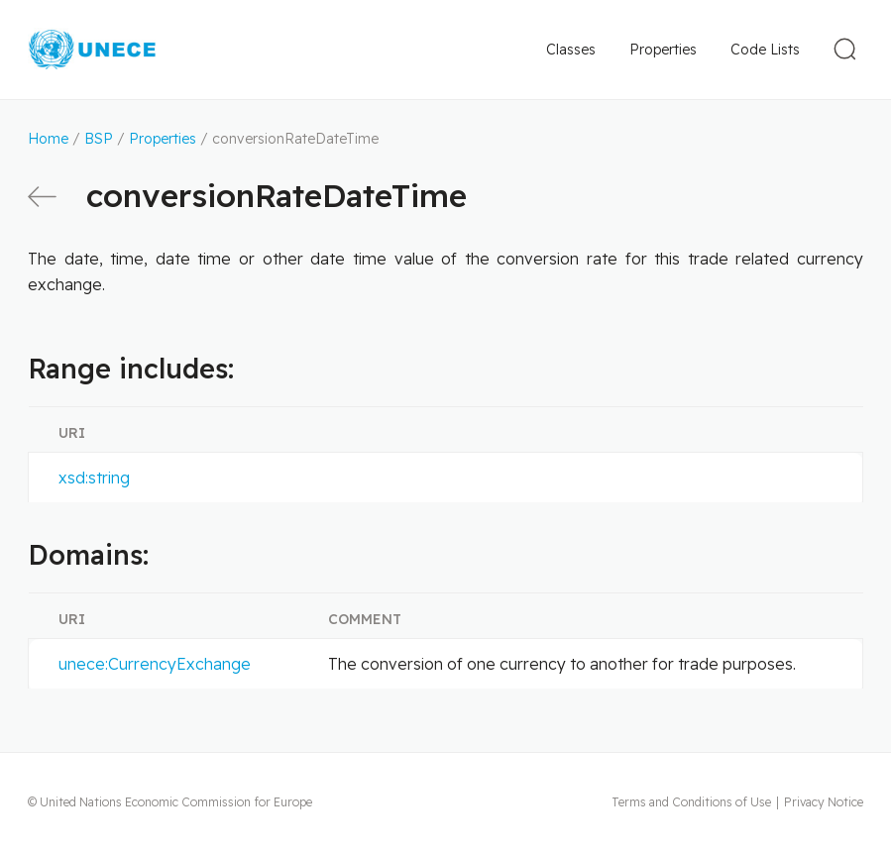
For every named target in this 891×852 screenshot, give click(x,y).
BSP (98, 139)
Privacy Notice (823, 802)
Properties (663, 49)
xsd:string (94, 477)
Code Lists (765, 49)
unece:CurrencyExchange (154, 664)
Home (48, 139)
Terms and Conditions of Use (691, 802)
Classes (571, 49)
